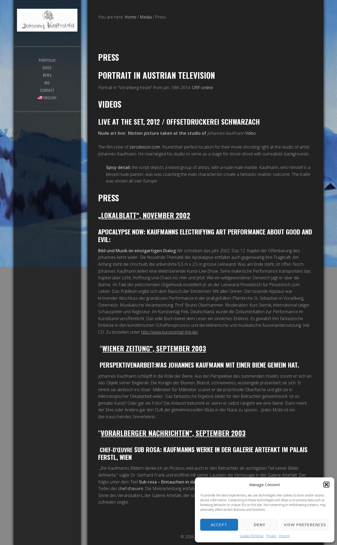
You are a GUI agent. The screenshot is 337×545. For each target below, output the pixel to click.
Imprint (284, 536)
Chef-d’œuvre (118, 449)
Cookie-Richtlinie (252, 536)
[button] (326, 484)
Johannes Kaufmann (47, 25)
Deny (259, 524)
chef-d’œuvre (130, 488)
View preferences (305, 524)
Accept (219, 524)
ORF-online (202, 87)
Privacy (271, 536)
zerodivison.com (144, 147)
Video (250, 133)
